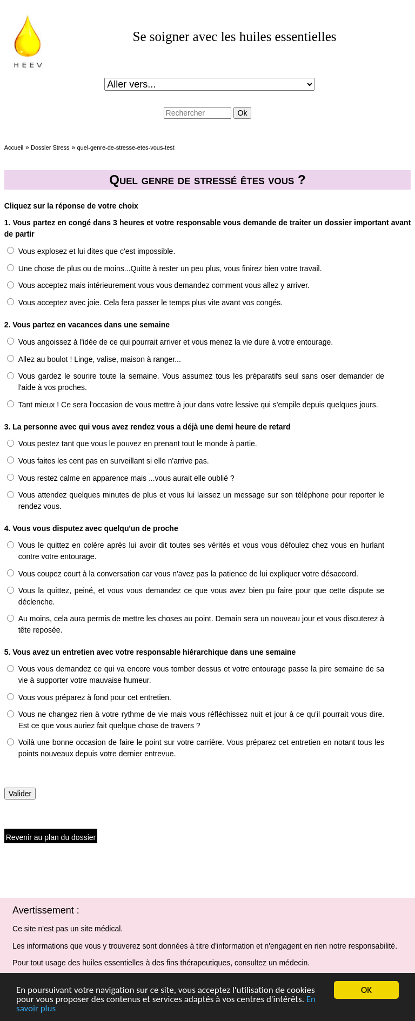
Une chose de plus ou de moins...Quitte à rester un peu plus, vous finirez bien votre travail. (170, 268)
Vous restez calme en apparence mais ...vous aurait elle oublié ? (126, 478)
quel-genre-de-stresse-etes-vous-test (125, 147)
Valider (20, 793)
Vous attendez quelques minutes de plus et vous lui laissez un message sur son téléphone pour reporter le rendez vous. (201, 501)
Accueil (13, 147)
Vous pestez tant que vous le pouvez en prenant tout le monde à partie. (137, 443)
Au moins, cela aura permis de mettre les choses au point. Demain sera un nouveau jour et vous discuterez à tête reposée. (201, 624)
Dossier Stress (50, 147)
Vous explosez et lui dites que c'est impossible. (97, 251)
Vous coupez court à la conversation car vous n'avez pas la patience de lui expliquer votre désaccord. (188, 573)
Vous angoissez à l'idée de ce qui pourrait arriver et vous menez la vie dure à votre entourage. (175, 342)
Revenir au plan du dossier (51, 837)
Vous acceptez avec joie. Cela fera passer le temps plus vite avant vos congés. (150, 302)
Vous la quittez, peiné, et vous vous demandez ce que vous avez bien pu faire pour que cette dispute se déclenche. (201, 596)
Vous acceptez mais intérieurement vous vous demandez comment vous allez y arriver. (164, 285)
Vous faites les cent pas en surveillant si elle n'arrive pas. (113, 460)
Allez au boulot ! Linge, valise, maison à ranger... (99, 359)
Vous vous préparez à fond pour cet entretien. (94, 697)
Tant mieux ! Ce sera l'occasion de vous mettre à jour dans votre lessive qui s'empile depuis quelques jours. (198, 404)
